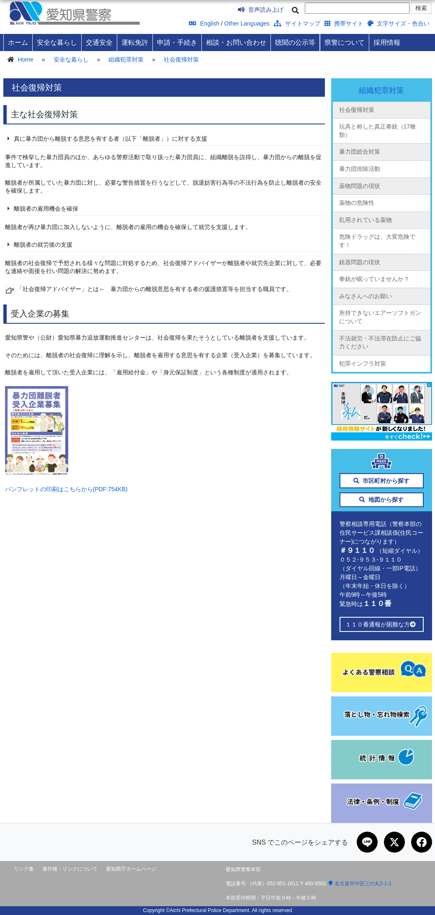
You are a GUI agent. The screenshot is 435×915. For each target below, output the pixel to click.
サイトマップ (297, 23)
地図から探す (381, 499)
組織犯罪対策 (126, 59)
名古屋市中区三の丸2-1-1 (360, 884)
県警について (344, 42)
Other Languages (247, 23)
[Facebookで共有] (421, 842)
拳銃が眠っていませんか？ (374, 279)
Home (25, 59)
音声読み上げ (260, 9)
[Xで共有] (394, 842)
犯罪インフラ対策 (362, 363)
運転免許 (134, 42)
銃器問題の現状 (359, 262)
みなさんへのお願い (365, 296)
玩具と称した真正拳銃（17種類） (377, 130)
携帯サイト (343, 23)
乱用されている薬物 (365, 220)
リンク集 (24, 869)
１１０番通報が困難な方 (381, 624)
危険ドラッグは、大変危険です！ (377, 240)
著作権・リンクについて (70, 869)
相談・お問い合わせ (236, 42)
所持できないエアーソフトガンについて (380, 317)
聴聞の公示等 (295, 42)
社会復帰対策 (181, 59)
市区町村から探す (381, 480)
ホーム (18, 42)
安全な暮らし (57, 42)
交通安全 (99, 42)
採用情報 (386, 42)
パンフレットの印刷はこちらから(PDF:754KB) (66, 489)
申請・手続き (177, 42)
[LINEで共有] (367, 842)
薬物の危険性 (356, 202)
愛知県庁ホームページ (131, 869)
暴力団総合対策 (359, 151)
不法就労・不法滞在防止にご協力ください (380, 342)
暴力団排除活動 (359, 168)
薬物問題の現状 (359, 186)
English (204, 23)
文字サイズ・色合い (399, 23)
